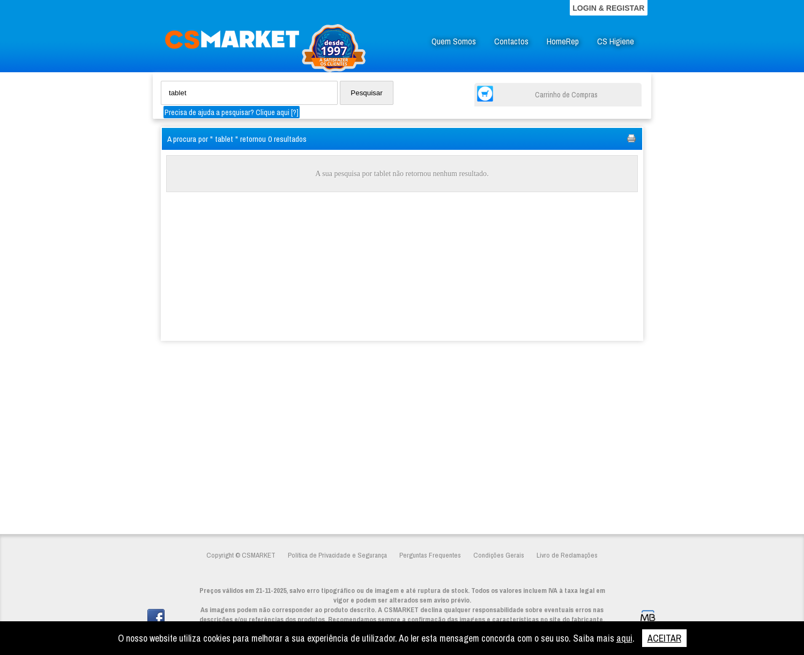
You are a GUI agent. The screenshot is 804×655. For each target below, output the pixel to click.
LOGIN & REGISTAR (608, 8)
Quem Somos (453, 41)
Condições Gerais (498, 555)
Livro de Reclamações (567, 555)
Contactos (511, 41)
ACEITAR (664, 638)
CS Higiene (615, 41)
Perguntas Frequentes (430, 555)
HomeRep (563, 41)
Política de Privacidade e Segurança (337, 555)
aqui (624, 638)
